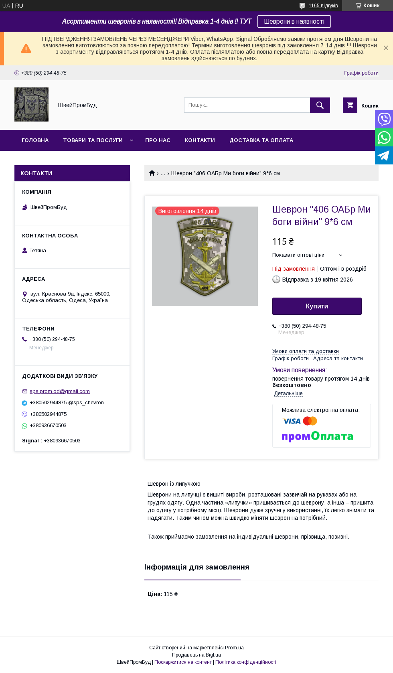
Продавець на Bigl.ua (196, 655)
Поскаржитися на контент (183, 662)
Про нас (157, 140)
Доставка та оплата (261, 140)
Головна (35, 140)
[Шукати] (320, 105)
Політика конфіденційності (245, 662)
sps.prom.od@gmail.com (60, 391)
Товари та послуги (93, 140)
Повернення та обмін (55, 161)
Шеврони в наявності (294, 21)
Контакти (200, 140)
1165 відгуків (323, 5)
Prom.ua (234, 648)
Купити (317, 306)
